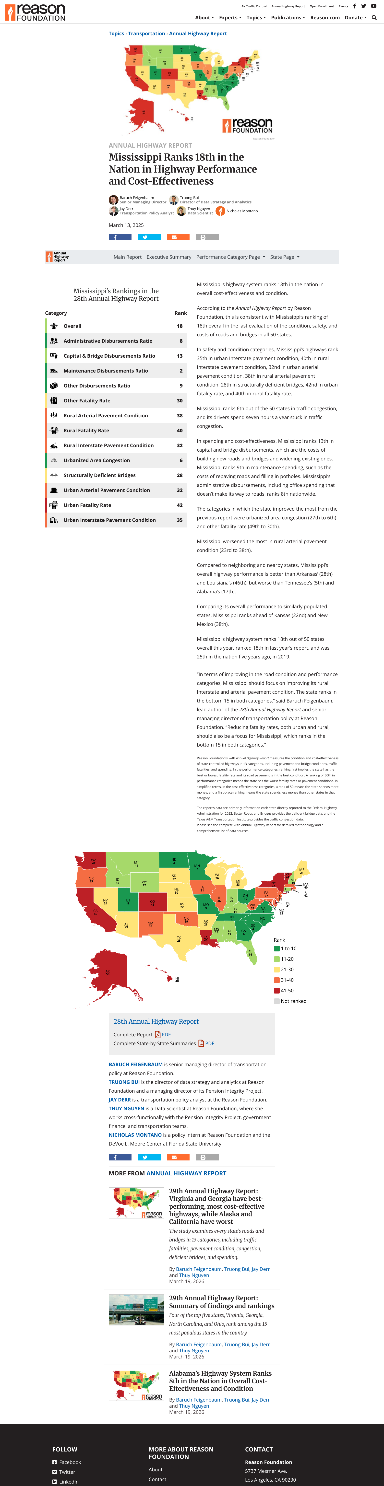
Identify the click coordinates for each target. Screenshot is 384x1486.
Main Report (128, 257)
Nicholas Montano (135, 1135)
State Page (283, 257)
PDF (166, 1034)
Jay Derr (120, 1099)
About (202, 17)
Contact (157, 1479)
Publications (286, 17)
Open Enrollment (322, 6)
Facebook (66, 1462)
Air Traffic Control (254, 6)
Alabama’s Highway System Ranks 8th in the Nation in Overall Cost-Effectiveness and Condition (220, 1381)
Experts (228, 17)
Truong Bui (124, 1082)
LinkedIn (65, 1481)
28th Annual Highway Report (116, 299)
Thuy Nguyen (126, 1108)
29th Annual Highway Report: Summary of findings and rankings (222, 1302)
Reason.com (325, 17)
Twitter (63, 1472)
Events (343, 6)
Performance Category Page (228, 257)
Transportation (146, 33)
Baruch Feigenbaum (136, 1064)
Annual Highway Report (288, 6)
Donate (354, 17)
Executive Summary (169, 257)
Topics (254, 17)
